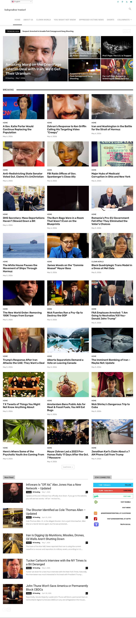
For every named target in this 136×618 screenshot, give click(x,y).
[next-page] (8, 609)
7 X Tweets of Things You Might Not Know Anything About (21, 406)
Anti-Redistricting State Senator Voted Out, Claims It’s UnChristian (23, 175)
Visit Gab (126, 496)
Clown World (43, 19)
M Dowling (36, 492)
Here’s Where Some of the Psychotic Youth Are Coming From (23, 453)
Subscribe (127, 490)
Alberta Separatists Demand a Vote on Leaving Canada (65, 361)
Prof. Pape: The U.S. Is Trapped (35, 31)
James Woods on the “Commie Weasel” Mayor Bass (65, 267)
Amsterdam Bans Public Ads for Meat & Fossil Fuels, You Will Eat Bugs (66, 407)
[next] (129, 31)
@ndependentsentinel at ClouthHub (116, 513)
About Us (28, 19)
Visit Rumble (126, 502)
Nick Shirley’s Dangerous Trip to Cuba (111, 406)
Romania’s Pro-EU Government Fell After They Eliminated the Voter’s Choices (110, 221)
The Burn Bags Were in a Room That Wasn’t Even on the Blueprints (65, 221)
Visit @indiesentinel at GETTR (119, 519)
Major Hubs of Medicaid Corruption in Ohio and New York (111, 175)
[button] (130, 9)
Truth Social (125, 524)
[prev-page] (4, 609)
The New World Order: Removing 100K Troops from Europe (22, 314)
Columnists (124, 19)
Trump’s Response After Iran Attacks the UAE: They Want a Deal (23, 361)
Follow (128, 485)
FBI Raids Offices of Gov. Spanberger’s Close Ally (61, 175)
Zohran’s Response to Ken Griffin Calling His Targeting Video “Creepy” (66, 129)
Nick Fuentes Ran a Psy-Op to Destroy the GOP (65, 314)
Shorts (110, 19)
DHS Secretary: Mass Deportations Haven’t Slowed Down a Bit (23, 219)
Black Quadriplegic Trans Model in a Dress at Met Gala (112, 267)
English (16, 2)
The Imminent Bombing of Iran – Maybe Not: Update (111, 361)
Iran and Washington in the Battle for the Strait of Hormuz (112, 128)
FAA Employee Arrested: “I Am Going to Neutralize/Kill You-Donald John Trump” (110, 315)
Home (17, 19)
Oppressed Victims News (91, 19)
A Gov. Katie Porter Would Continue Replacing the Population (18, 129)
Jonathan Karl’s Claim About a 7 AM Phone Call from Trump (111, 453)
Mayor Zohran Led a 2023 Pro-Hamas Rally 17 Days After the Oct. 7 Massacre (68, 454)
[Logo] (15, 9)
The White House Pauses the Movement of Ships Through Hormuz (20, 268)
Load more (68, 467)
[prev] (124, 31)
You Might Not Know (65, 19)
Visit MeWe (126, 508)
